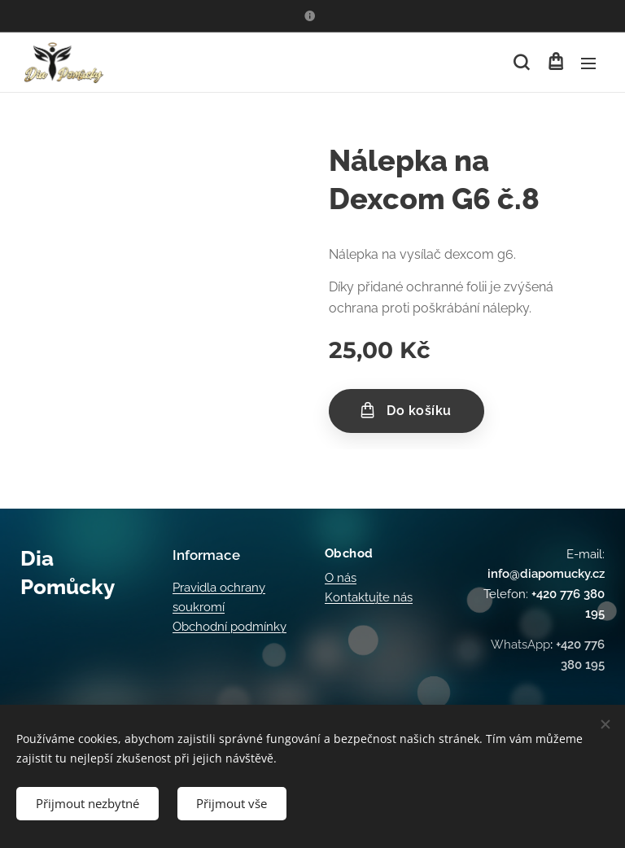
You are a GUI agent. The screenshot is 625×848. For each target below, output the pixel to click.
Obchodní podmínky (229, 626)
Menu (588, 63)
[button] (521, 62)
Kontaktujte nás (369, 597)
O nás (340, 577)
